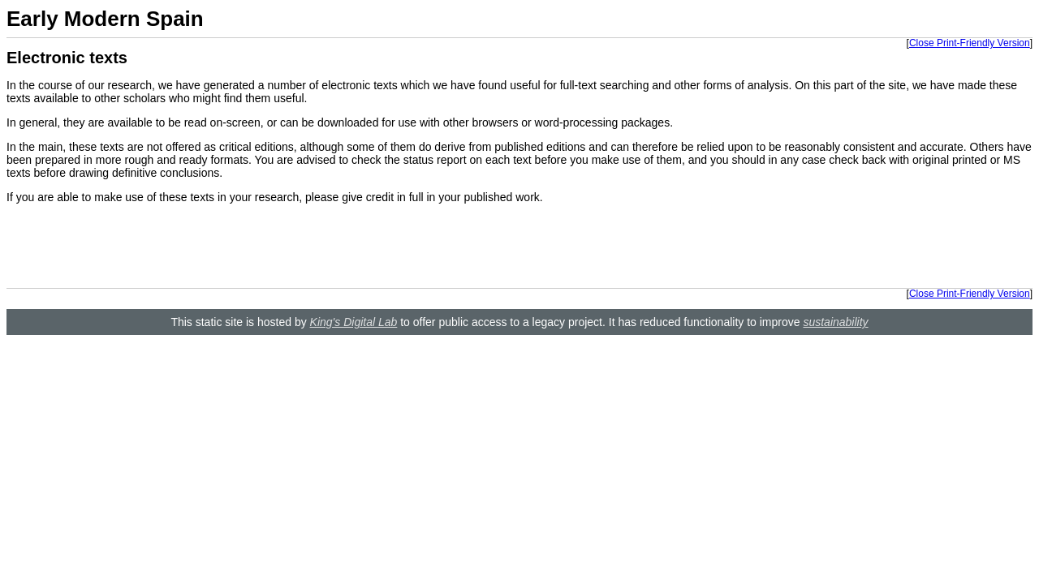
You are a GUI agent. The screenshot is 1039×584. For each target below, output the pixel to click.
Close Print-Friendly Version (969, 43)
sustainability (835, 322)
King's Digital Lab (354, 322)
